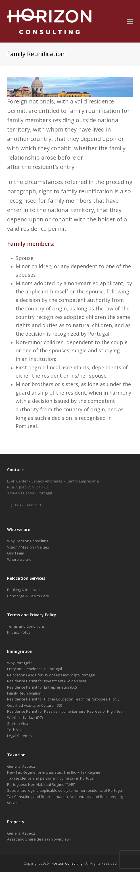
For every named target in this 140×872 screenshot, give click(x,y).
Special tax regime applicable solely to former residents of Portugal (65, 790)
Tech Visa (15, 729)
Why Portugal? (19, 662)
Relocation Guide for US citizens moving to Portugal (51, 675)
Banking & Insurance (25, 589)
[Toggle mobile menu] (130, 21)
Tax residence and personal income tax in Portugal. (51, 778)
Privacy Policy (18, 632)
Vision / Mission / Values (28, 547)
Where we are (19, 559)
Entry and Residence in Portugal (34, 668)
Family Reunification (24, 693)
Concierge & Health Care (28, 595)
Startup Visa (17, 723)
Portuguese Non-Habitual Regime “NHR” (41, 784)
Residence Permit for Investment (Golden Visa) (47, 680)
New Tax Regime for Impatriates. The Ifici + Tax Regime (53, 772)
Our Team (15, 553)
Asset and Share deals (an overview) (38, 839)
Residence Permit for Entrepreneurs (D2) (42, 687)
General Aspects (21, 766)
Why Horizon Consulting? (28, 540)
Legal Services (19, 735)
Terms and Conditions (26, 626)
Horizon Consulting (67, 863)
